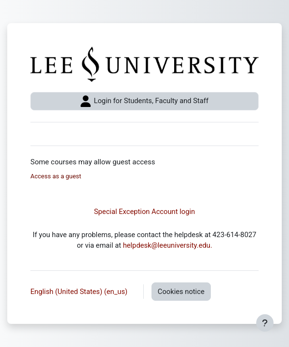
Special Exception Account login (144, 211)
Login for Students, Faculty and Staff (144, 101)
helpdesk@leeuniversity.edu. (167, 245)
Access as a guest (55, 176)
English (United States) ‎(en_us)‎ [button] (79, 291)
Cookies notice (181, 291)
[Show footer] (265, 323)
